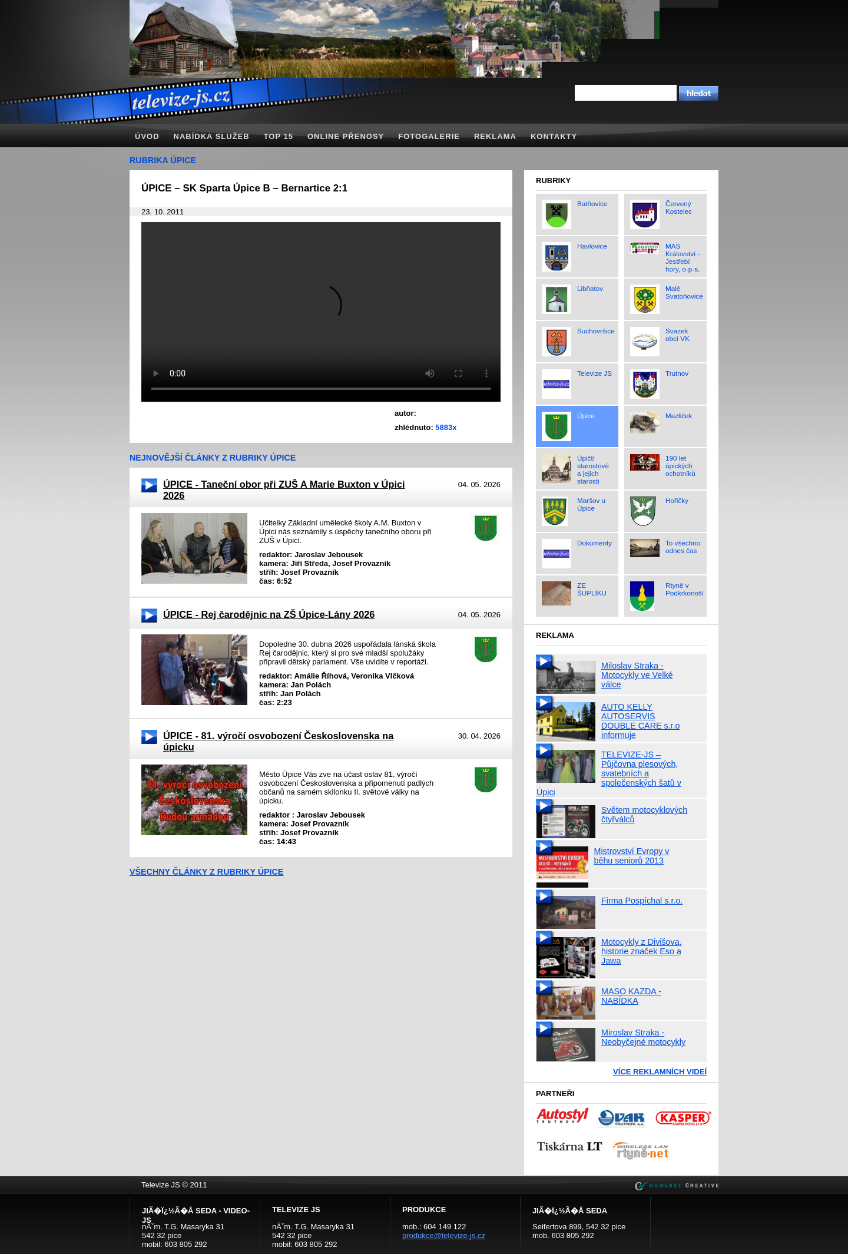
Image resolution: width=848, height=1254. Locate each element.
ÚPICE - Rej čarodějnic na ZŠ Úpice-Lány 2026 (269, 614)
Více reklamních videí (660, 1071)
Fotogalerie (429, 136)
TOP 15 (278, 136)
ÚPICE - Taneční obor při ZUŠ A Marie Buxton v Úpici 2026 (284, 490)
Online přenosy (345, 136)
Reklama (495, 136)
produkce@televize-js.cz (443, 1235)
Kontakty (554, 136)
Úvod (147, 136)
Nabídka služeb (212, 136)
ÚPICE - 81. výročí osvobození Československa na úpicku (278, 741)
